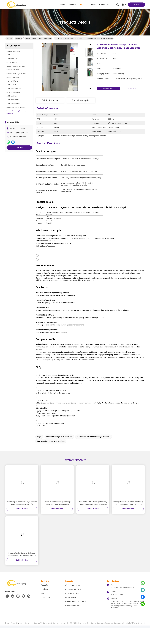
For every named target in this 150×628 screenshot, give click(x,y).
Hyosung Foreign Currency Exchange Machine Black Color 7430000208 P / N (22, 554)
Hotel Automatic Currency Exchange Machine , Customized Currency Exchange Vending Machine (57, 503)
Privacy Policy (10, 623)
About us (44, 585)
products (84, 4)
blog (42, 593)
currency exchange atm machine (50, 441)
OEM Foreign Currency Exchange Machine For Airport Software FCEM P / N (22, 503)
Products (18, 38)
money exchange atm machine (59, 436)
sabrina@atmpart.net (19, 132)
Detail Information (50, 100)
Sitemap (19, 623)
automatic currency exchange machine (93, 436)
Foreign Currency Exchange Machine (38, 38)
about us (72, 4)
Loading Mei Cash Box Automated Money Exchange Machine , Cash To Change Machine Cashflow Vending (128, 503)
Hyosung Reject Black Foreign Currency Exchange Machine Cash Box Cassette (93, 503)
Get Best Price (108, 88)
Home (62, 4)
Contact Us (45, 597)
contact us (104, 4)
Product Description (81, 100)
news (93, 4)
